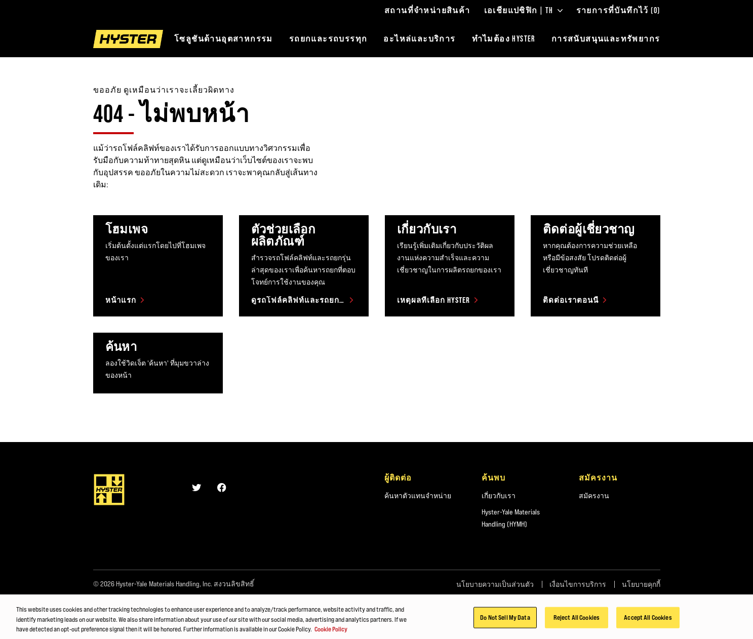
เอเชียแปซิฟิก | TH (523, 11)
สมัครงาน (594, 496)
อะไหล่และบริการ (419, 39)
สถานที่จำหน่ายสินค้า (427, 11)
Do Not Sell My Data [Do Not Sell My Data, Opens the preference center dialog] (505, 623)
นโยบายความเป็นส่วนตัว (495, 584)
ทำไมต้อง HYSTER (503, 39)
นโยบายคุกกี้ (641, 584)
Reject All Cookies (576, 623)
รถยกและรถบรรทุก (328, 39)
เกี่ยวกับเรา (499, 496)
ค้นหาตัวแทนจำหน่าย (417, 496)
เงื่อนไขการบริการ (577, 584)
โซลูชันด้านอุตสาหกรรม (223, 39)
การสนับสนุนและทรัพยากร (605, 39)
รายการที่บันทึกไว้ (618, 11)
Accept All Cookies (647, 623)
